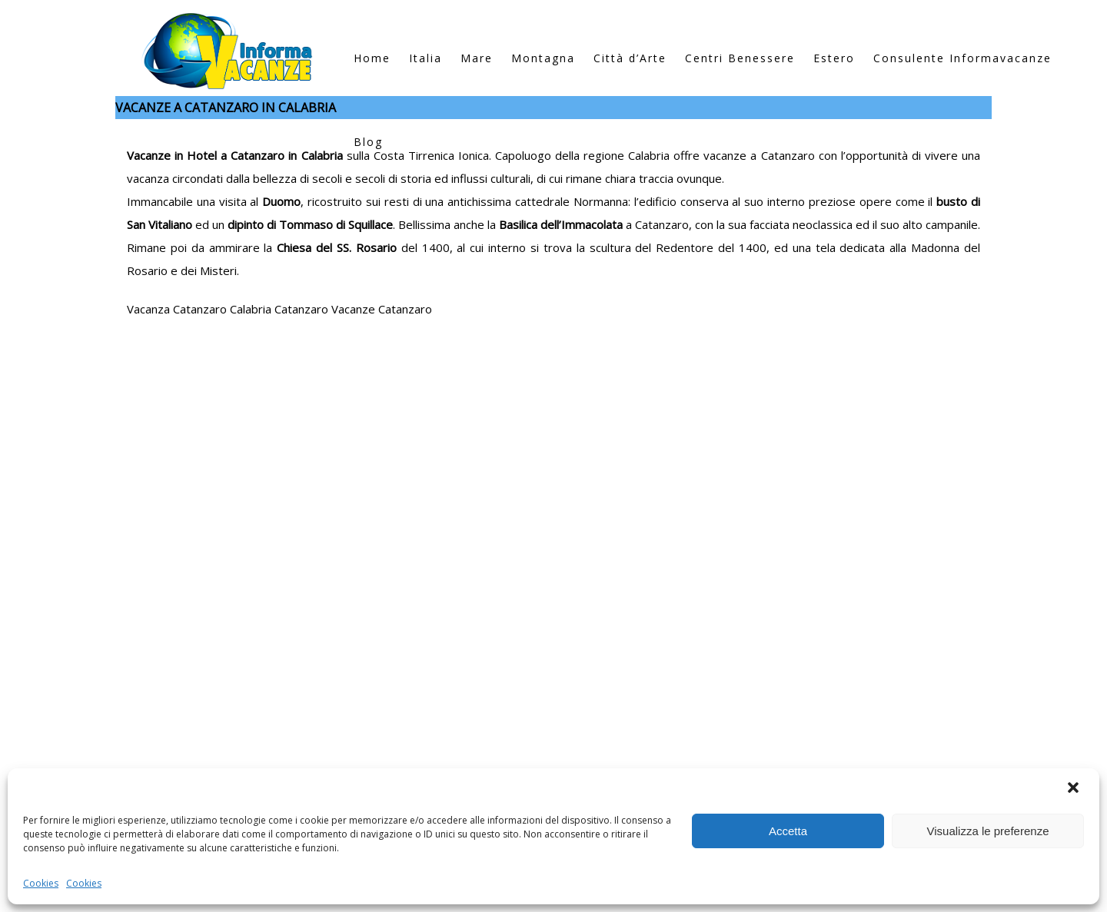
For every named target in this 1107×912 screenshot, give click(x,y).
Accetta (788, 830)
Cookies (40, 883)
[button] (1074, 789)
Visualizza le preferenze (988, 830)
